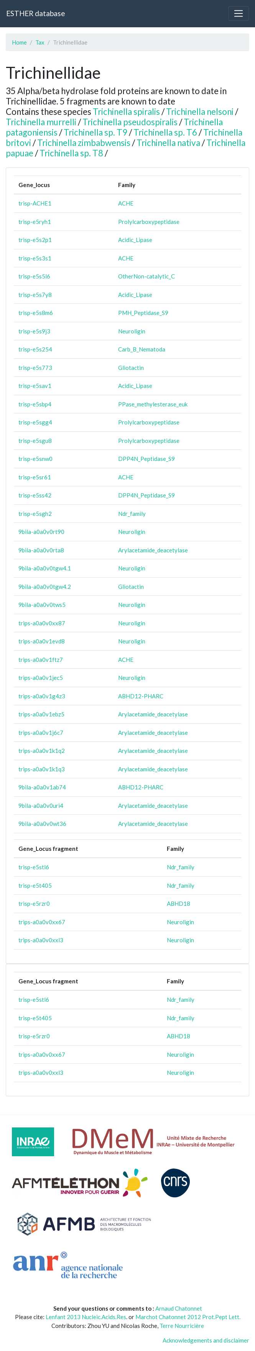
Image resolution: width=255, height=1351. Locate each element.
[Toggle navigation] (238, 13)
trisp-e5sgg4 (35, 422)
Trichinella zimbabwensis (83, 143)
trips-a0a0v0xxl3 (40, 940)
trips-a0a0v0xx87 (41, 623)
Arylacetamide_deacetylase (153, 550)
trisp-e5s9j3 (34, 331)
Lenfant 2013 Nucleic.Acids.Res (86, 1316)
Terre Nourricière (182, 1325)
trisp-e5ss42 (34, 495)
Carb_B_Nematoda (141, 349)
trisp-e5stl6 (33, 867)
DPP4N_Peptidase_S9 (146, 458)
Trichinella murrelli (41, 122)
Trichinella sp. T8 (71, 153)
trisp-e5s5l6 (34, 276)
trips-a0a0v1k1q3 (41, 769)
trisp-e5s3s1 (34, 258)
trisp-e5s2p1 (35, 239)
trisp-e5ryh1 (34, 221)
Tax (39, 42)
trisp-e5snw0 (35, 458)
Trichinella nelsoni (200, 111)
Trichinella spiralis (126, 111)
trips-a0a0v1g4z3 (41, 696)
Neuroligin (131, 331)
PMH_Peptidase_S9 (143, 312)
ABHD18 (178, 903)
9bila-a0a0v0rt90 (41, 531)
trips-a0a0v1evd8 (41, 641)
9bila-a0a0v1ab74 (42, 787)
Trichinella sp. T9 (95, 132)
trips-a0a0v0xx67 (41, 921)
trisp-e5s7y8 (35, 294)
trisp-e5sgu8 (35, 440)
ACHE (125, 203)
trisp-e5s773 (35, 367)
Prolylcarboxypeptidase (148, 221)
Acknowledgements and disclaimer (206, 1340)
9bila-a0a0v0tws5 (42, 604)
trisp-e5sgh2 (35, 513)
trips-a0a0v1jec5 (40, 677)
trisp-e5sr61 (34, 477)
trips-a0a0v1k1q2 (41, 750)
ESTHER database (35, 13)
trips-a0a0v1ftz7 (40, 659)
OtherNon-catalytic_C (146, 276)
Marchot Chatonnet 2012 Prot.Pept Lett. (187, 1316)
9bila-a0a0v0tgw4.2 (44, 586)
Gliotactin (131, 367)
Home (19, 42)
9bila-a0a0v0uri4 (40, 805)
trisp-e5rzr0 (34, 903)
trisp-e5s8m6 (35, 312)
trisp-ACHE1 (34, 203)
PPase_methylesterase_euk (153, 404)
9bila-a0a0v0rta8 (41, 550)
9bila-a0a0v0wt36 (42, 823)
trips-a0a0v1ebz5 (41, 714)
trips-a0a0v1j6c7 (40, 732)
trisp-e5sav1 (34, 385)
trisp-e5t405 (35, 885)
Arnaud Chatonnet (178, 1308)
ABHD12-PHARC (140, 696)
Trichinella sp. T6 (165, 132)
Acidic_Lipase (135, 239)
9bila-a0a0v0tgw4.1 (44, 568)
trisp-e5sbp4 (34, 404)
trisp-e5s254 (35, 349)
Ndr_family (132, 513)
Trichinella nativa (168, 143)
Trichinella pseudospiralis (130, 122)
